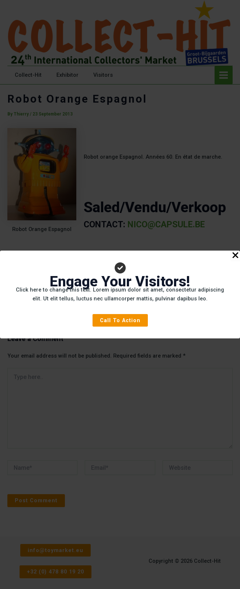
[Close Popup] (235, 256)
